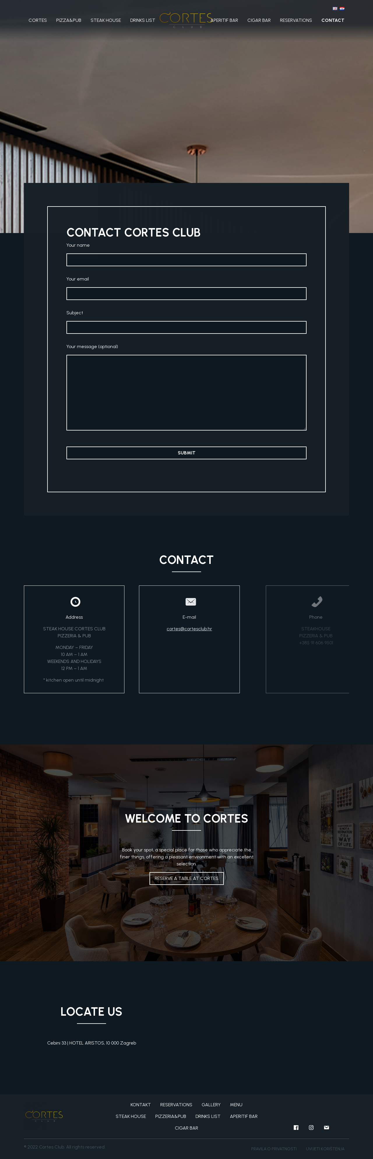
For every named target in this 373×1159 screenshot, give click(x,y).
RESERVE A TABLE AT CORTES (187, 878)
